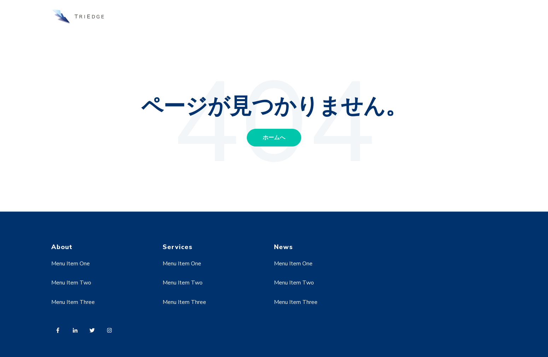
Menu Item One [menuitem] (70, 263)
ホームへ (274, 138)
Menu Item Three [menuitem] (73, 302)
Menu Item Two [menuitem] (71, 283)
